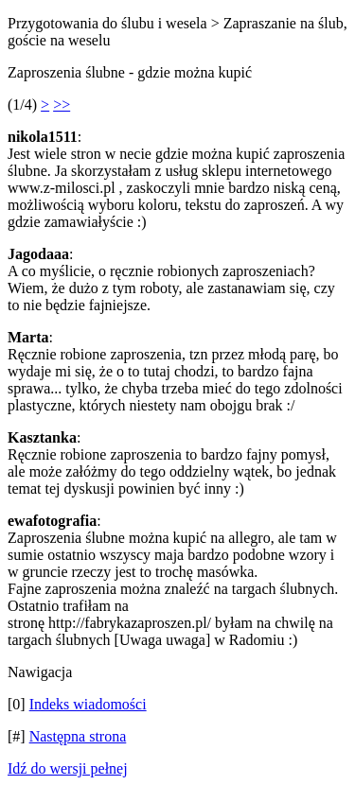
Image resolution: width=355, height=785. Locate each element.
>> (61, 104)
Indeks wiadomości (88, 704)
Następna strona (78, 736)
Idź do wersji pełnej (68, 768)
